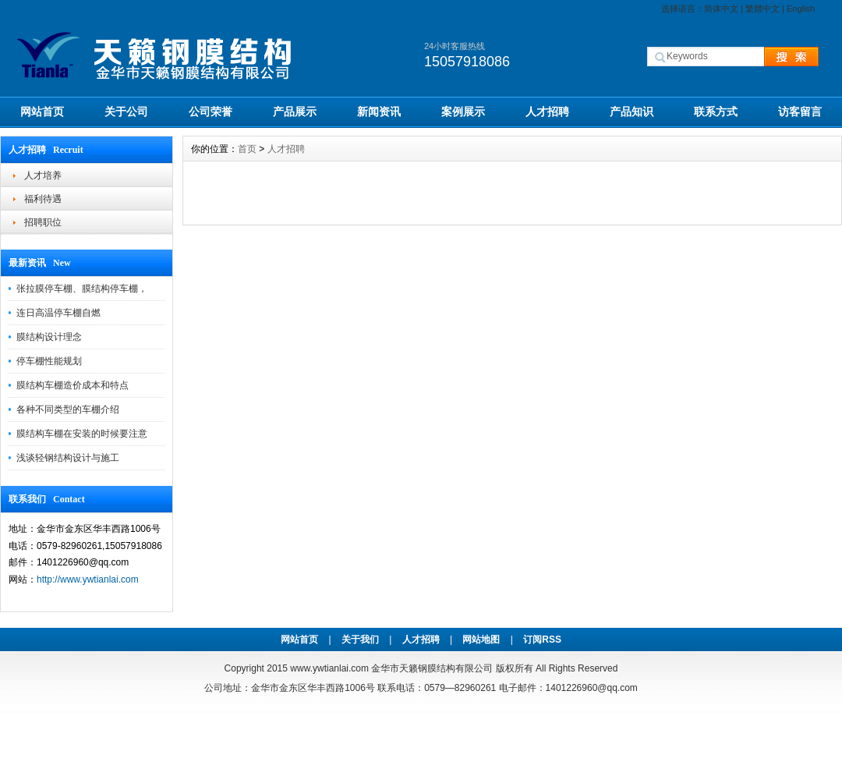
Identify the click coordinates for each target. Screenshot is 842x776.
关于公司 (126, 111)
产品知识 (631, 111)
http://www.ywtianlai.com (88, 579)
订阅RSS (542, 639)
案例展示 (463, 111)
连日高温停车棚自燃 (58, 312)
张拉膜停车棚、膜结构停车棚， (81, 288)
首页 (247, 149)
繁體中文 (762, 8)
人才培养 (43, 175)
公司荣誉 (210, 111)
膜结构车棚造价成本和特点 (72, 385)
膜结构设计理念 (49, 336)
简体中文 (721, 8)
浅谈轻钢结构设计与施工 (67, 457)
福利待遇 (43, 198)
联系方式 (716, 111)
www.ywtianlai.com (329, 668)
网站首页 (42, 111)
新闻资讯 (379, 111)
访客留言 (800, 111)
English (801, 8)
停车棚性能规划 (49, 361)
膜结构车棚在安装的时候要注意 (81, 433)
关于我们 (360, 639)
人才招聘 (547, 111)
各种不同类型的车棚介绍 (67, 409)
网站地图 (481, 639)
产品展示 (295, 111)
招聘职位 (43, 222)
